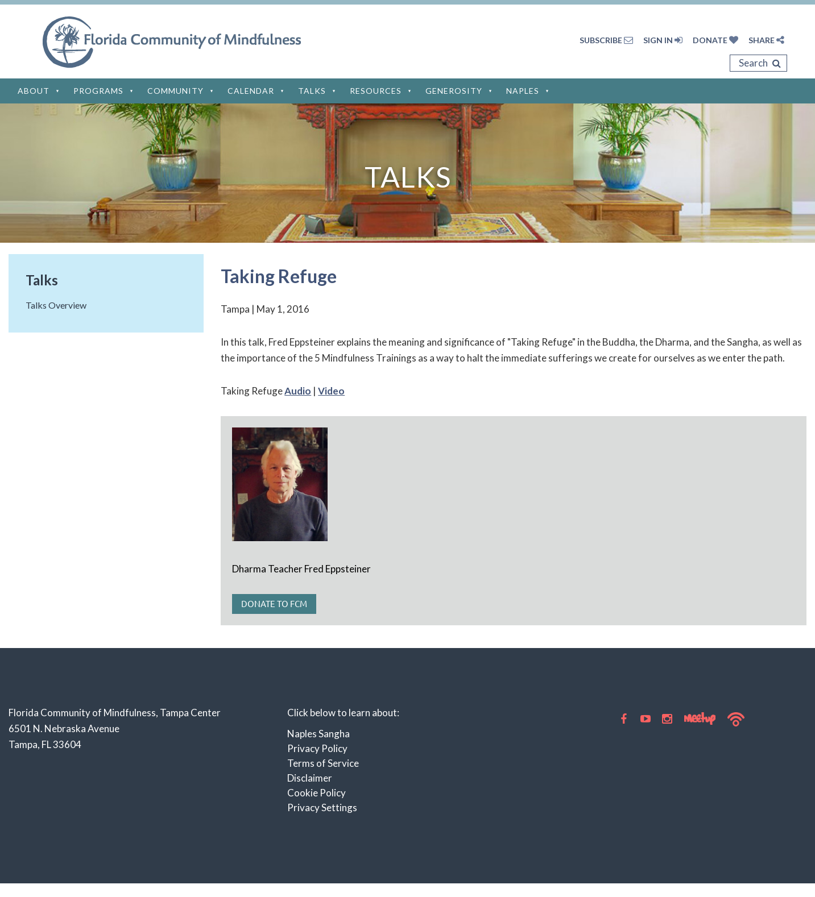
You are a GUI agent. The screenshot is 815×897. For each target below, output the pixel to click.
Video (331, 391)
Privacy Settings (322, 807)
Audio (297, 391)
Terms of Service (323, 763)
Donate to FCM (274, 603)
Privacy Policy (317, 748)
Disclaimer (309, 778)
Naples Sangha (318, 734)
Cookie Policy (316, 793)
